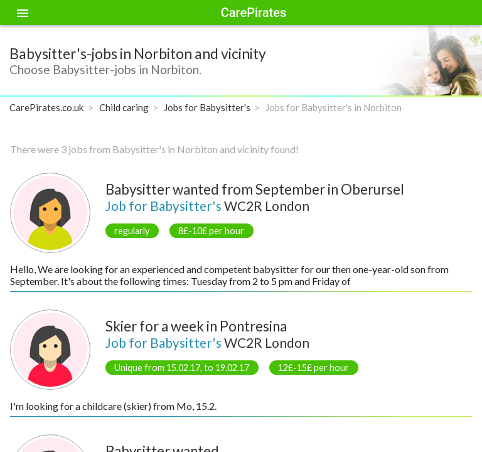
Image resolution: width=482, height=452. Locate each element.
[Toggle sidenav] (22, 12)
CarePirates (253, 12)
